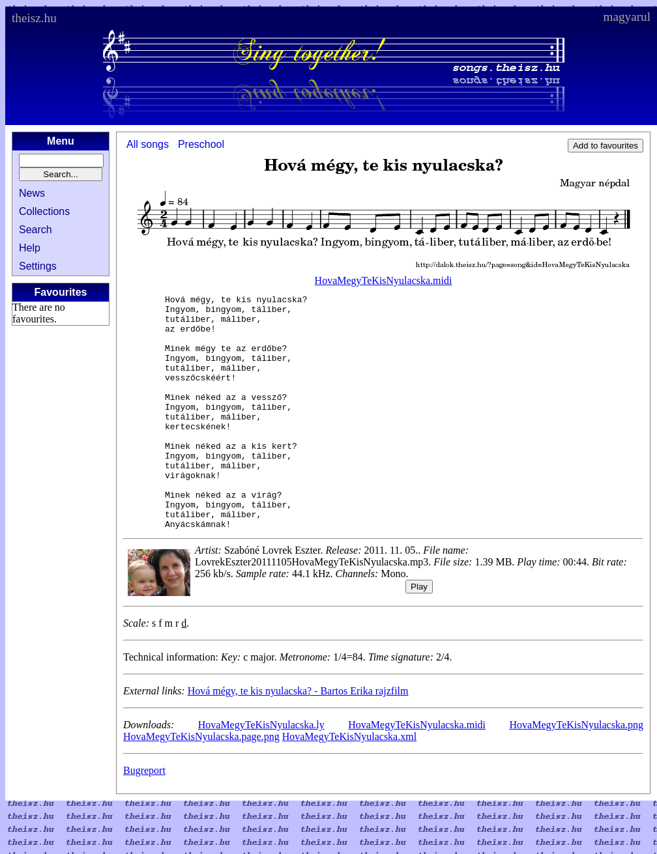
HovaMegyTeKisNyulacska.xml (349, 783)
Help (29, 247)
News (32, 193)
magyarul (627, 16)
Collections (44, 211)
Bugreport (144, 817)
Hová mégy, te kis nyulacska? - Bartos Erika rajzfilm (298, 737)
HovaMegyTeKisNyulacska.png (577, 771)
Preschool (201, 144)
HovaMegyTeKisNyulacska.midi (383, 280)
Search (35, 229)
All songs (147, 144)
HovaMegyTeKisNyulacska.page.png (201, 783)
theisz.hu (34, 18)
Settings (38, 266)
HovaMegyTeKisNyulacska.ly (261, 771)
